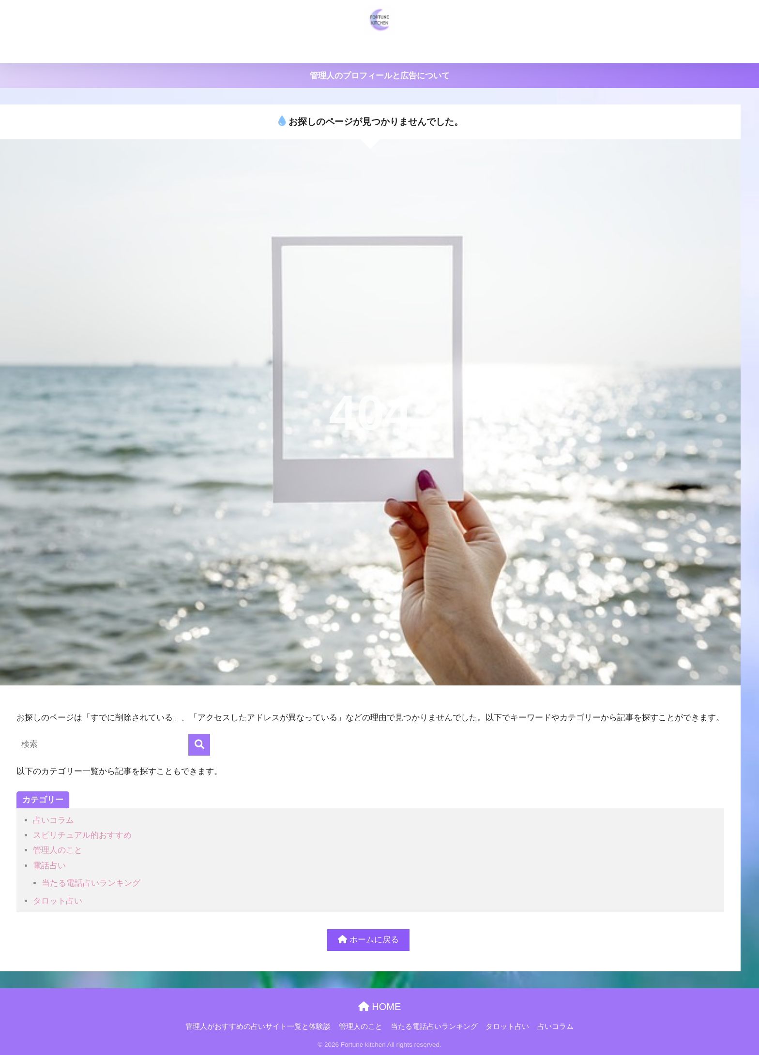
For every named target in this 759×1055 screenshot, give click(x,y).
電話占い (49, 865)
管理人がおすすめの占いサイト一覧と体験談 (245, 49)
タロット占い (514, 49)
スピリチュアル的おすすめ (82, 835)
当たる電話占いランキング (434, 49)
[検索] (199, 745)
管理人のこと (354, 49)
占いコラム (568, 49)
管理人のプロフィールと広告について (380, 75)
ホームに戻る (368, 939)
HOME (379, 1006)
